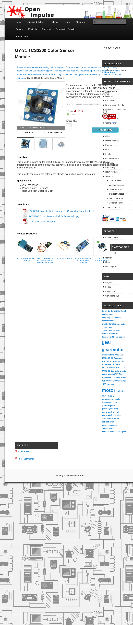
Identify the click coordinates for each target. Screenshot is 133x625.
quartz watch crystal (110, 412)
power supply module (111, 399)
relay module (107, 418)
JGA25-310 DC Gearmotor (113, 361)
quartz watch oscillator (111, 415)
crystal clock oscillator (111, 330)
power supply (108, 396)
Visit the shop (108, 72)
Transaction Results (65, 29)
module (110, 384)
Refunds (54, 22)
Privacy (67, 22)
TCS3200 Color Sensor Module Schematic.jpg (54, 216)
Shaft (112, 422)
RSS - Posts (23, 451)
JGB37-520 (117, 374)
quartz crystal (108, 405)
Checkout (46, 29)
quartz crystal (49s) (110, 409)
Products (32, 29)
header (105, 355)
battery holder (108, 321)
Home (19, 22)
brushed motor (109, 324)
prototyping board (109, 402)
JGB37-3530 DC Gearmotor (114, 381)
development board (110, 337)
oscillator (120, 391)
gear (106, 342)
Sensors (108, 74)
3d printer (106, 311)
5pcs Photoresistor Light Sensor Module (83, 260)
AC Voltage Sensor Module (26, 259)
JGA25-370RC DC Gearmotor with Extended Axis (114, 371)
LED (104, 384)
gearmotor (113, 349)
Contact (19, 29)
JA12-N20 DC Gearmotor (112, 358)
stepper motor (108, 428)
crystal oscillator (110, 334)
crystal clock (107, 327)
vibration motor (108, 432)
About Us (80, 22)
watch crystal (120, 432)
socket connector (109, 425)
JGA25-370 (107, 364)
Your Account (22, 36)
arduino (112, 314)
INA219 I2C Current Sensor (102, 259)
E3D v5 (122, 337)
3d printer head (118, 311)
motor (108, 390)
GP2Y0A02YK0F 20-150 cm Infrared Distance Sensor (45, 260)
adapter (105, 314)
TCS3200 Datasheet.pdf (41, 221)
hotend (111, 355)
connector (121, 324)
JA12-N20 (119, 355)
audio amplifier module (111, 318)
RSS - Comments (26, 459)
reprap (116, 418)
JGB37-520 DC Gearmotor (114, 377)
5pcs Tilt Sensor (64, 258)
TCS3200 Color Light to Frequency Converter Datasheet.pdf (61, 211)
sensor (105, 422)
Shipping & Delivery (36, 22)
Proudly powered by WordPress (70, 475)
